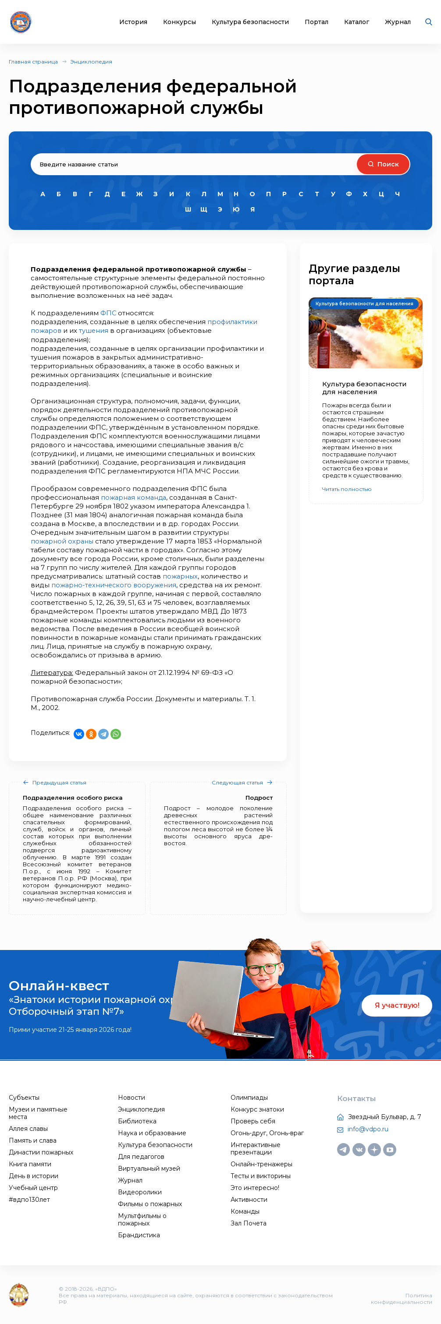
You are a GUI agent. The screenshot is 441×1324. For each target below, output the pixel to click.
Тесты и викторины (261, 1175)
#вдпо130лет (29, 1199)
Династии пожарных (41, 1152)
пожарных (181, 576)
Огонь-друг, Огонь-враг (267, 1133)
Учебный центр (33, 1187)
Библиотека (137, 1121)
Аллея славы (28, 1128)
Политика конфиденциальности (401, 1297)
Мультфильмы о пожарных (142, 1219)
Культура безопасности (250, 22)
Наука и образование (152, 1133)
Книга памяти (30, 1164)
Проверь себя (253, 1121)
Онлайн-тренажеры (261, 1164)
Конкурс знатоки (257, 1109)
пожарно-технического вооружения (115, 584)
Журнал (398, 22)
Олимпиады (249, 1097)
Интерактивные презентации (256, 1148)
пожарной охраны (63, 541)
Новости (131, 1097)
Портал (316, 22)
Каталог (356, 22)
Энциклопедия (91, 61)
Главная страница (33, 61)
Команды (245, 1211)
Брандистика (139, 1235)
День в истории (33, 1175)
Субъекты (24, 1097)
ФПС (108, 313)
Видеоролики (140, 1192)
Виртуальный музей (149, 1168)
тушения (95, 330)
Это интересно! (255, 1187)
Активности (249, 1199)
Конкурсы (179, 22)
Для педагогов (141, 1156)
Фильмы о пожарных (150, 1203)
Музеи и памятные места (38, 1112)
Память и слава (33, 1140)
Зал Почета (249, 1223)
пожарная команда (135, 497)
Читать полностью (347, 489)
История (133, 22)
